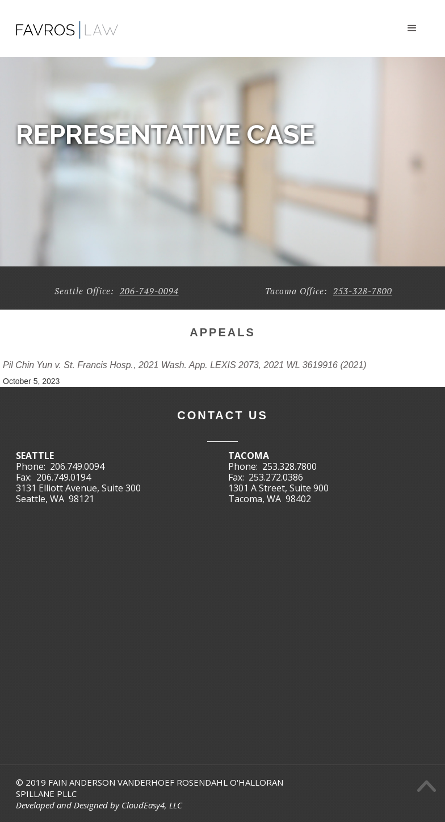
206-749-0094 (149, 291)
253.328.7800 (289, 466)
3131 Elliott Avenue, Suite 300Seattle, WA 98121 (78, 493)
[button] (412, 28)
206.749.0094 (77, 466)
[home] (67, 25)
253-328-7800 (362, 291)
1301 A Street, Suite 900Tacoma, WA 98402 (278, 493)
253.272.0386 (276, 477)
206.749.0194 (63, 477)
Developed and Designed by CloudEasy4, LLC (99, 805)
